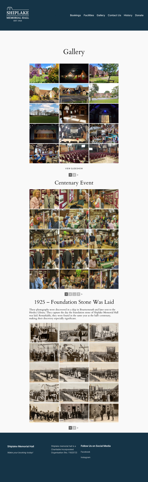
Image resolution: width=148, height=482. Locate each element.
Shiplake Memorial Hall (48, 15)
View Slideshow (74, 168)
